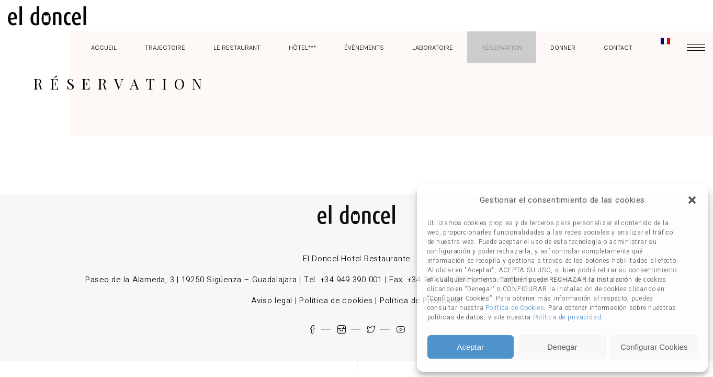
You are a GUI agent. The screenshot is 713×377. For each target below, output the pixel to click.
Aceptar (470, 346)
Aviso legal (271, 300)
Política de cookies (335, 300)
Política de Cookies (514, 308)
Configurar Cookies (653, 346)
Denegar (562, 346)
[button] (692, 200)
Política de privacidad (567, 317)
